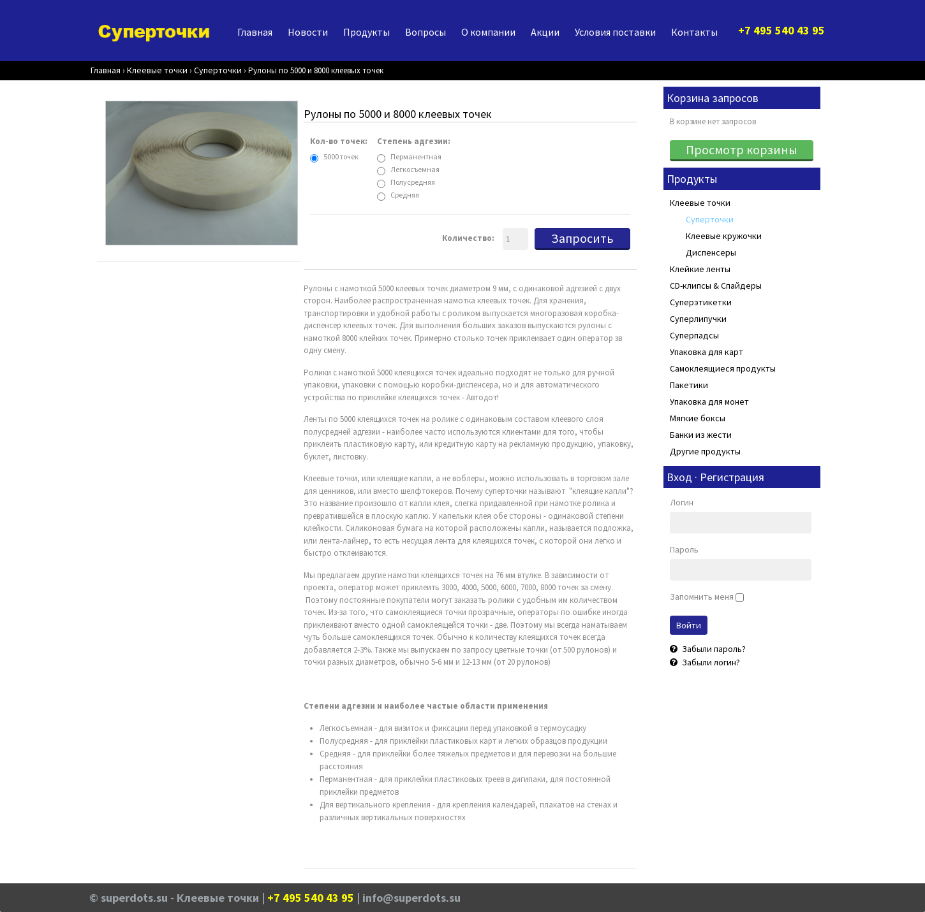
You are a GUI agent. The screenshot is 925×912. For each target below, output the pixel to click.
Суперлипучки (698, 318)
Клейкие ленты (700, 269)
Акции (545, 31)
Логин (681, 502)
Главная (254, 31)
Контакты (694, 31)
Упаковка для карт (706, 352)
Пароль (684, 549)
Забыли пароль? (713, 649)
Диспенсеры (711, 252)
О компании (488, 31)
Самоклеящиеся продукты (723, 368)
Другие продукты (705, 451)
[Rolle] (201, 173)
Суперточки (710, 219)
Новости (308, 31)
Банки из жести (701, 434)
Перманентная (415, 156)
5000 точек (341, 156)
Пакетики (689, 385)
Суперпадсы (694, 335)
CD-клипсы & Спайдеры (716, 285)
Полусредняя (412, 182)
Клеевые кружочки (724, 236)
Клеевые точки (700, 202)
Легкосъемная (415, 169)
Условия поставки (615, 31)
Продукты (366, 31)
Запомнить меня (702, 596)
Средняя (404, 194)
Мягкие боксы (697, 418)
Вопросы (425, 31)
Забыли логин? (710, 662)
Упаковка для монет (709, 401)
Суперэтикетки (701, 302)
